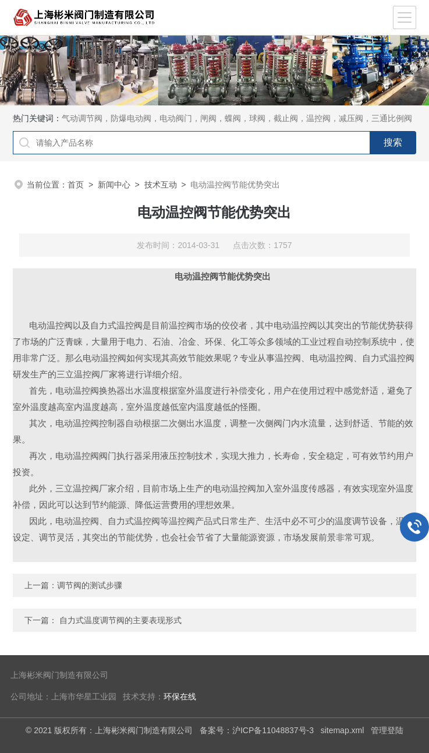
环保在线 (180, 696)
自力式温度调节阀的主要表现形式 (120, 620)
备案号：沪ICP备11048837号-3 (257, 730)
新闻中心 (114, 184)
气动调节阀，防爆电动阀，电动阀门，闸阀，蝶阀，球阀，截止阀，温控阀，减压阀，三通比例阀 (237, 118)
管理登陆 (387, 730)
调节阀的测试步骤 (89, 585)
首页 (76, 184)
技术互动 (160, 184)
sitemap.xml (342, 730)
